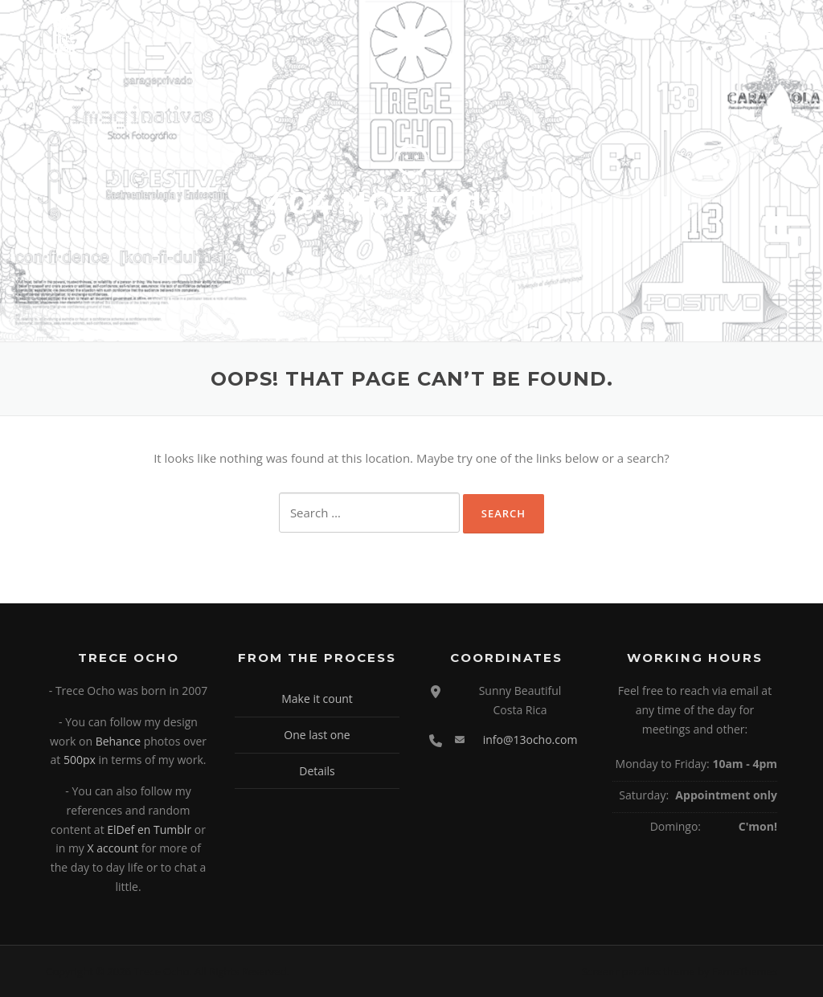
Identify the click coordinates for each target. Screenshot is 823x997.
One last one (317, 734)
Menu (763, 34)
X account (113, 848)
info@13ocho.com (530, 739)
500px (79, 759)
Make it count (317, 698)
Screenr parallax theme (638, 971)
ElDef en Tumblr (149, 829)
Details (317, 770)
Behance (118, 741)
